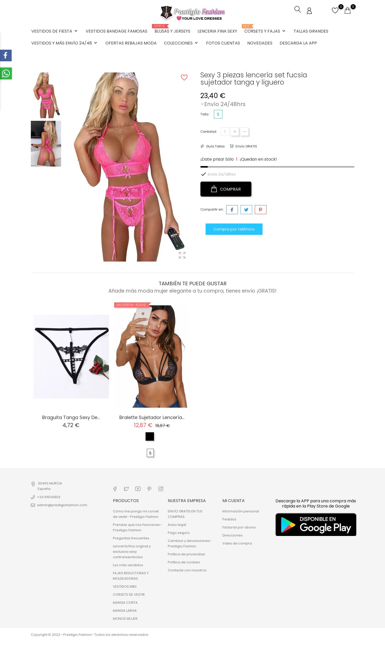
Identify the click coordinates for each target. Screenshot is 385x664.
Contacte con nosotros (187, 569)
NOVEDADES (259, 43)
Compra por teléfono (234, 228)
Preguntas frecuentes (131, 537)
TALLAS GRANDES (311, 31)
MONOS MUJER (125, 617)
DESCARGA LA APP (298, 43)
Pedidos (229, 518)
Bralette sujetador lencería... (151, 417)
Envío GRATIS (246, 145)
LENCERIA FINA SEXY (217, 31)
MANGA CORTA (125, 601)
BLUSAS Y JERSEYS (172, 29)
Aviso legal (177, 523)
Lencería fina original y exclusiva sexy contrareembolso (132, 551)
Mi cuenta (233, 500)
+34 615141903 (48, 496)
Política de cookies (184, 561)
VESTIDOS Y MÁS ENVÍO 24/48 (64, 43)
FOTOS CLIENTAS (223, 43)
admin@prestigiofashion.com (62, 504)
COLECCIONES (181, 43)
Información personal (240, 510)
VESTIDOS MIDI (124, 585)
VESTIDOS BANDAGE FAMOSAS (116, 31)
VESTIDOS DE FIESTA (54, 31)
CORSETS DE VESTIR (129, 593)
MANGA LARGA (125, 609)
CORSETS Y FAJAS (265, 29)
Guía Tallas (215, 145)
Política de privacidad (186, 553)
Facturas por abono (239, 526)
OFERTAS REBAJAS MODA (131, 43)
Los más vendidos (128, 564)
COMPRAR (226, 188)
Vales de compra (237, 542)
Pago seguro (179, 531)
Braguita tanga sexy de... (71, 417)
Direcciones (232, 534)
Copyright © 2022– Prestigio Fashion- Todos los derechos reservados (89, 633)
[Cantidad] (225, 131)
